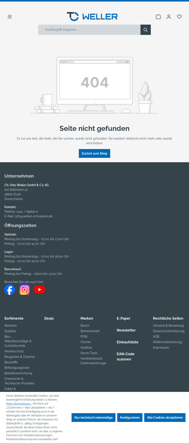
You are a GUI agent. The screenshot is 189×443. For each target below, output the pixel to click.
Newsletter (126, 330)
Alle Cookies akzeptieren (165, 417)
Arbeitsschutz (14, 351)
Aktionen (10, 325)
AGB (156, 336)
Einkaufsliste (128, 342)
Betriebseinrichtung (18, 373)
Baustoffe (11, 362)
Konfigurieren (130, 417)
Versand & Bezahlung (168, 325)
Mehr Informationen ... (19, 403)
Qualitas (10, 331)
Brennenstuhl (90, 331)
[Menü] (9, 16)
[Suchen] (145, 30)
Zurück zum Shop (94, 153)
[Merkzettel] (179, 16)
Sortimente (13, 318)
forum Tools (89, 353)
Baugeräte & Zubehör (19, 356)
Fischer (86, 342)
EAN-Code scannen (126, 356)
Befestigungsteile (16, 367)
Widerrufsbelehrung (167, 342)
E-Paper (123, 318)
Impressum (161, 347)
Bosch (85, 325)
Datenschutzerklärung (169, 331)
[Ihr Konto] (169, 16)
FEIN (84, 336)
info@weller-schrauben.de (33, 216)
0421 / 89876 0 (27, 211)
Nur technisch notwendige (93, 417)
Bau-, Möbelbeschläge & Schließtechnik (17, 341)
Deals (49, 318)
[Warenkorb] (158, 16)
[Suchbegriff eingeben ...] (89, 30)
